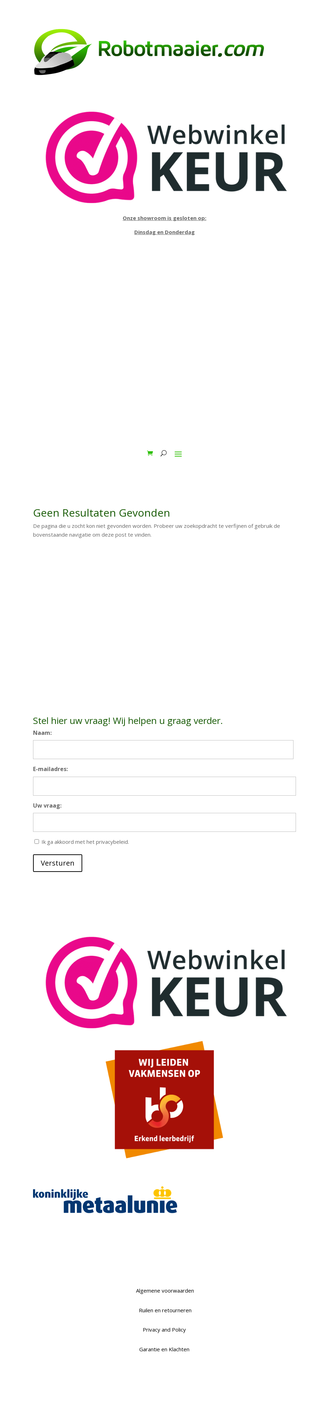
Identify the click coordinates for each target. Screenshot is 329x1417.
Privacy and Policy (164, 1329)
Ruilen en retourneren (164, 1310)
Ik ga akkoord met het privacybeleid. (85, 841)
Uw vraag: (47, 805)
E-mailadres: (50, 769)
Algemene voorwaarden (164, 1290)
